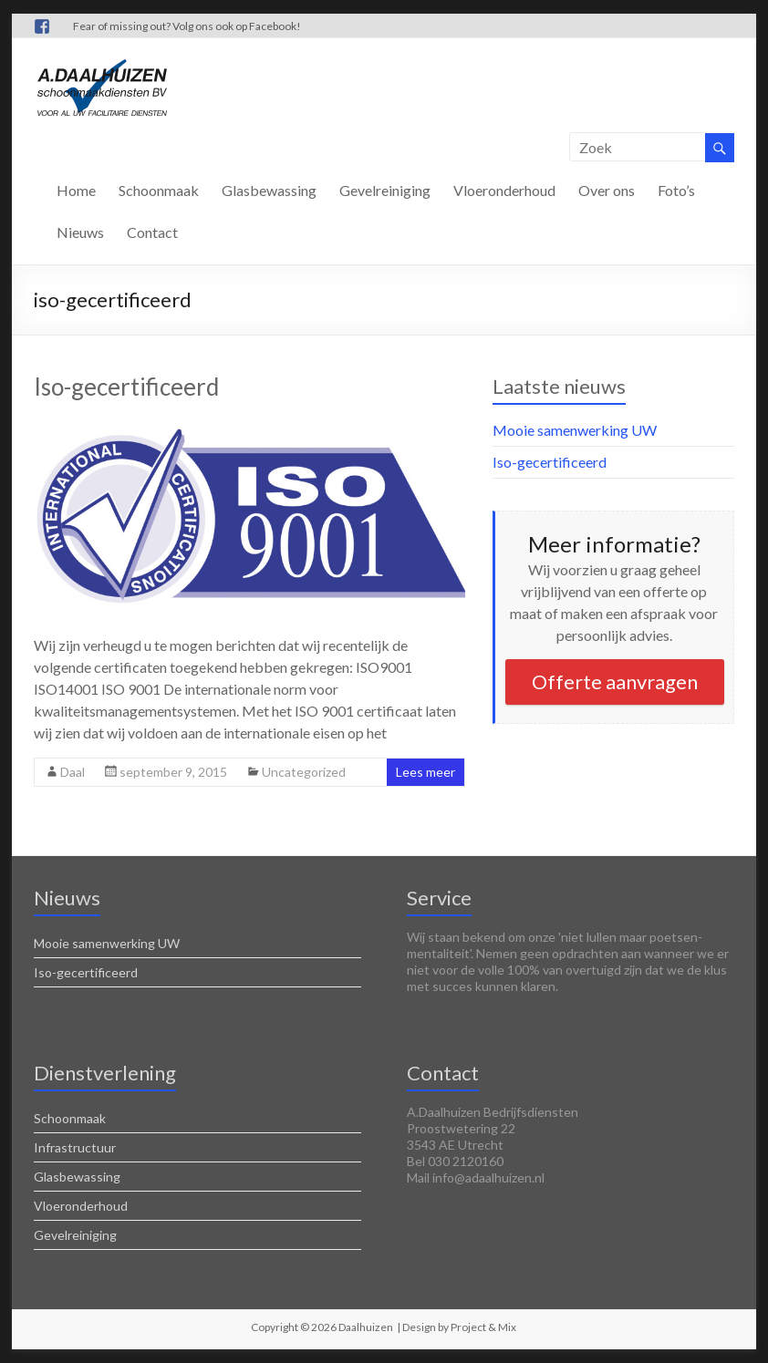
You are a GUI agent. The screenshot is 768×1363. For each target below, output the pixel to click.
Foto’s (676, 190)
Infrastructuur (75, 1147)
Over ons (606, 190)
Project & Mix (483, 1327)
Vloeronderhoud (504, 190)
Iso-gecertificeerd (126, 386)
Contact (152, 232)
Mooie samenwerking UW (575, 430)
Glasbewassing (269, 190)
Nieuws (80, 232)
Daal (72, 772)
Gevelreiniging (385, 190)
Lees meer (425, 772)
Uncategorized (304, 772)
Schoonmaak (159, 190)
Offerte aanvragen (615, 681)
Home (76, 190)
